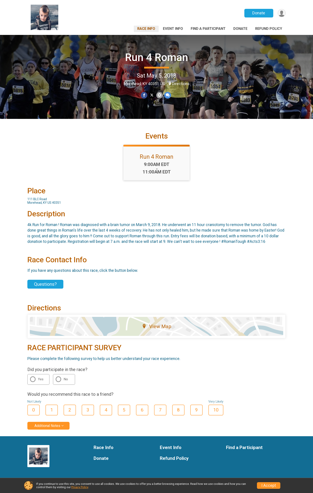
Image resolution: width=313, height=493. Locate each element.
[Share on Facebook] (144, 95)
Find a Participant (208, 29)
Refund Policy (268, 29)
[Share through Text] (167, 95)
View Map (156, 326)
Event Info (173, 29)
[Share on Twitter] (152, 95)
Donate (258, 13)
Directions (181, 84)
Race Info (146, 29)
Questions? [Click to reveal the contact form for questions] (45, 284)
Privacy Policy (79, 487)
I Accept (268, 485)
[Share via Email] (159, 95)
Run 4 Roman (156, 57)
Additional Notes (47, 426)
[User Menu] (281, 13)
